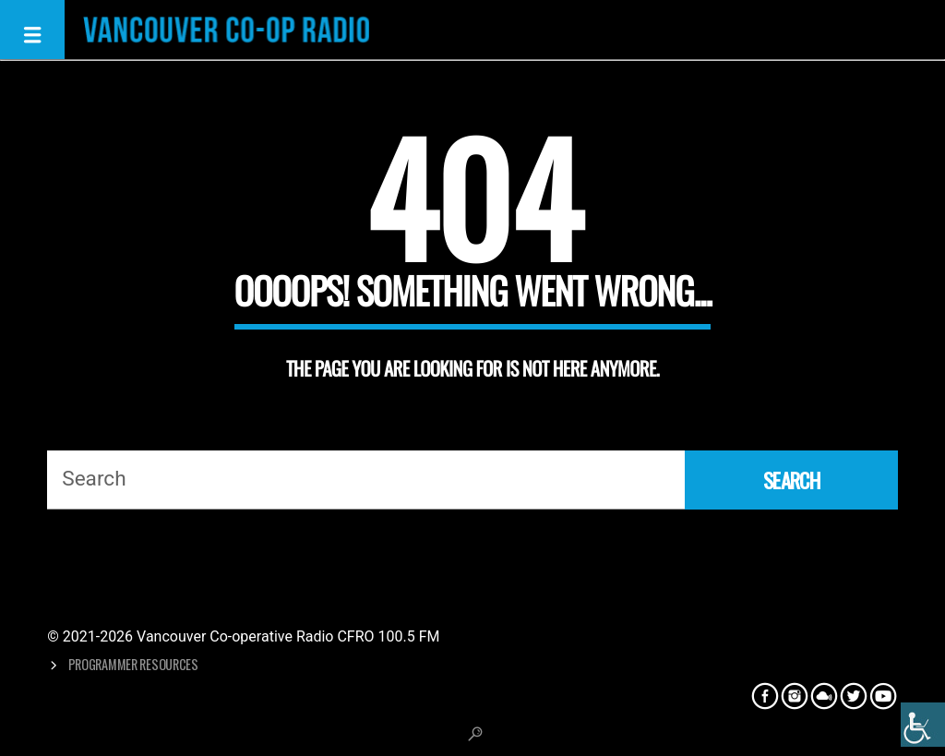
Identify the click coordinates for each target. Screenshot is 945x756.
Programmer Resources (133, 664)
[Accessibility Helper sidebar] (923, 724)
